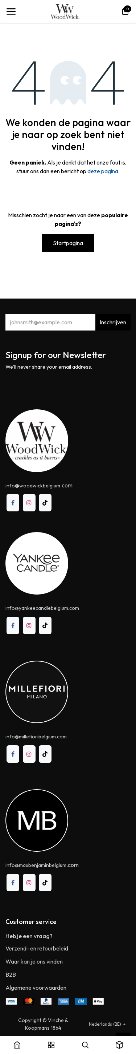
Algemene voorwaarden (35, 987)
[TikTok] (45, 502)
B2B (10, 974)
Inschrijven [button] (113, 322)
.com (42, 864)
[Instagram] (29, 502)
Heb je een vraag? (29, 936)
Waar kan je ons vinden (34, 961)
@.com (39, 485)
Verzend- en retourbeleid (36, 948)
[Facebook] (13, 502)
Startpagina (68, 243)
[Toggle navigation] (10, 11)
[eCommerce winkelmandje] (125, 11)
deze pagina (102, 171)
